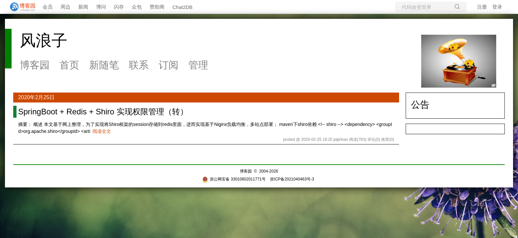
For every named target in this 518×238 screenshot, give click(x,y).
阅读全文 (101, 131)
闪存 (119, 7)
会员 (48, 7)
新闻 (83, 7)
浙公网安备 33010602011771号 (234, 179)
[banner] (20, 7)
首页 (69, 65)
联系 (139, 65)
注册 (482, 7)
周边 (65, 7)
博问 (101, 7)
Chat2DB (182, 7)
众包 (137, 7)
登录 (497, 7)
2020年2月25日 (36, 97)
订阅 (168, 65)
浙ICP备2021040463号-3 (292, 179)
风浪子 (43, 40)
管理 (198, 65)
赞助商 (157, 7)
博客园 (35, 65)
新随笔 (104, 65)
